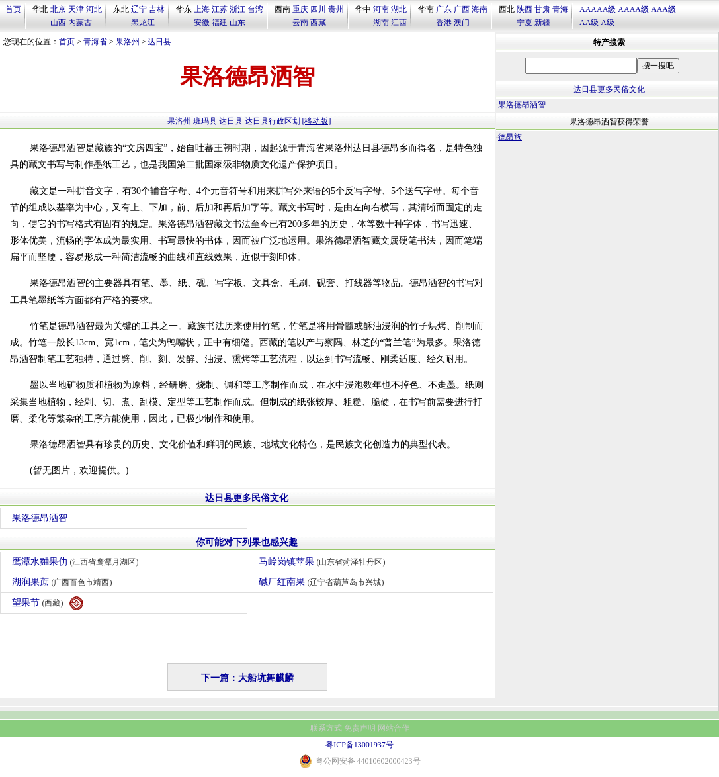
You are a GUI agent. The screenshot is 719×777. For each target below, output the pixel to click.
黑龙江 (143, 22)
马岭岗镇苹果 (324, 562)
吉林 (157, 9)
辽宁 (139, 9)
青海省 (95, 41)
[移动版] (316, 121)
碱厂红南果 (323, 582)
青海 (560, 9)
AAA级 (663, 9)
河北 (94, 9)
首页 (13, 9)
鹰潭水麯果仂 (77, 562)
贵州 (336, 9)
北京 (58, 9)
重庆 (300, 9)
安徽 (202, 22)
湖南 (381, 22)
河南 (381, 9)
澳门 (462, 22)
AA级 (589, 22)
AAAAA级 (597, 9)
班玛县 (205, 121)
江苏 (220, 9)
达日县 (159, 41)
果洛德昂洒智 (39, 518)
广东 (444, 9)
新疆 (542, 22)
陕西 (524, 9)
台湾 (255, 9)
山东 (237, 22)
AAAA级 (633, 9)
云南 (300, 22)
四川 (318, 9)
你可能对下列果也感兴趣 (247, 542)
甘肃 (542, 9)
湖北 (399, 9)
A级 (607, 22)
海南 (479, 9)
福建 (220, 22)
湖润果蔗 (64, 582)
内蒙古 (80, 22)
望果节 (47, 603)
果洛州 (128, 41)
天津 (76, 9)
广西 (462, 9)
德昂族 (510, 137)
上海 (202, 9)
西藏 (318, 22)
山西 (58, 22)
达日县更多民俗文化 (246, 498)
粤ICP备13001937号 (359, 744)
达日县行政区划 (272, 121)
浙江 (237, 9)
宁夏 (524, 22)
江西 (399, 22)
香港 (444, 22)
